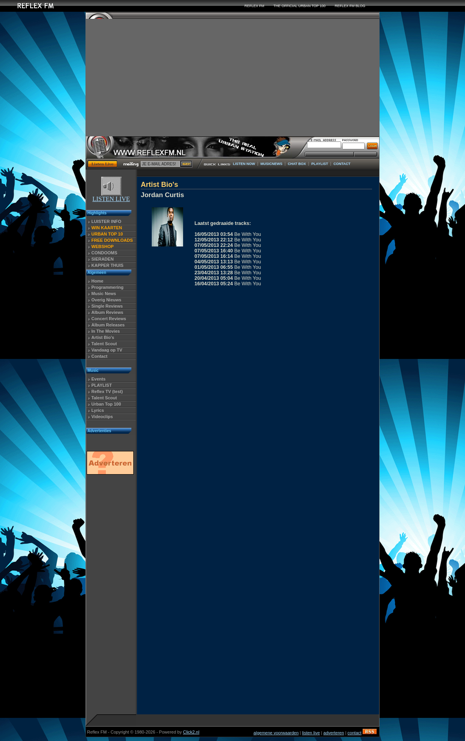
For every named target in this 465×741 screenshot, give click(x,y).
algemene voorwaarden (276, 732)
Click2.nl (191, 732)
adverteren (333, 732)
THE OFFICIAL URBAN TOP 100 (299, 6)
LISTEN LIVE (111, 196)
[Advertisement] (232, 77)
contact (354, 732)
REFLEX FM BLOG (350, 6)
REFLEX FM (254, 6)
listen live (311, 732)
